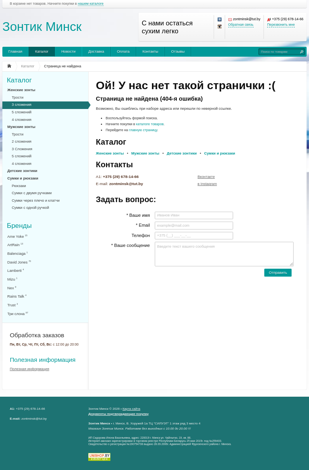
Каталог (42, 51)
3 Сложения (22, 149)
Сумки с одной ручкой (30, 208)
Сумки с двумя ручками (32, 193)
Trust (13, 305)
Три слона (18, 313)
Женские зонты (22, 90)
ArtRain (15, 245)
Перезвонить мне (281, 25)
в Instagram (207, 184)
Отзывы (177, 51)
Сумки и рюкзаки (23, 178)
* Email (143, 225)
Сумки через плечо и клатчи (36, 201)
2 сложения (22, 141)
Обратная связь (241, 25)
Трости (18, 97)
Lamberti (16, 270)
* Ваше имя (138, 215)
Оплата (123, 51)
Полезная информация (43, 359)
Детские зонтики (23, 171)
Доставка (96, 51)
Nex (12, 288)
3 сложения (22, 105)
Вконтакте (206, 177)
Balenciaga (18, 253)
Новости (68, 51)
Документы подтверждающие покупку (118, 414)
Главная (15, 51)
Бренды (19, 225)
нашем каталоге (91, 4)
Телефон (140, 235)
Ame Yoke (18, 236)
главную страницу (143, 130)
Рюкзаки (19, 186)
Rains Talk (17, 296)
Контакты (150, 51)
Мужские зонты (22, 127)
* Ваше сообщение (130, 245)
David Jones (19, 262)
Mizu (12, 279)
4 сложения (22, 120)
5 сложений (22, 112)
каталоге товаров (150, 124)
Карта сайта (131, 409)
